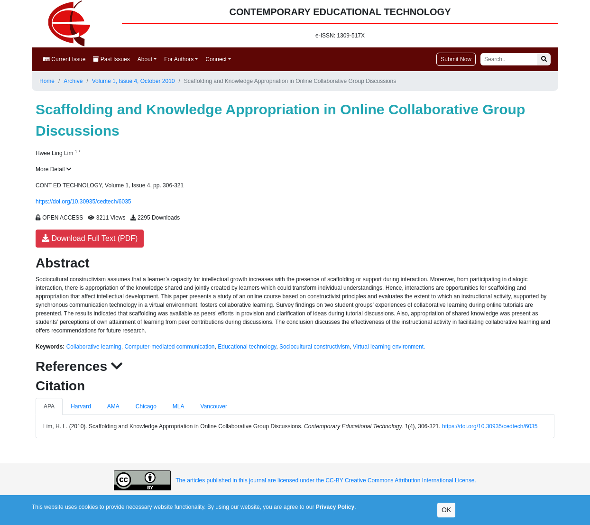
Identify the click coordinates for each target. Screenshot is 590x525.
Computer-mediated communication (169, 346)
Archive (73, 81)
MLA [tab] (178, 406)
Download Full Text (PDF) (90, 238)
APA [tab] (49, 406)
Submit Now (456, 59)
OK (446, 510)
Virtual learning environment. (389, 346)
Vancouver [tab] (214, 406)
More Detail (54, 169)
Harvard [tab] (81, 406)
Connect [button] (216, 59)
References (79, 366)
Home (47, 81)
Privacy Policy (335, 507)
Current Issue (64, 59)
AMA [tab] (113, 406)
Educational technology (247, 346)
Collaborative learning (93, 346)
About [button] (145, 59)
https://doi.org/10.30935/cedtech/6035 (83, 201)
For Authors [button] (179, 59)
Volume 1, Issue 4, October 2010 (133, 81)
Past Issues (111, 59)
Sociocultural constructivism (314, 346)
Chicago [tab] (146, 406)
